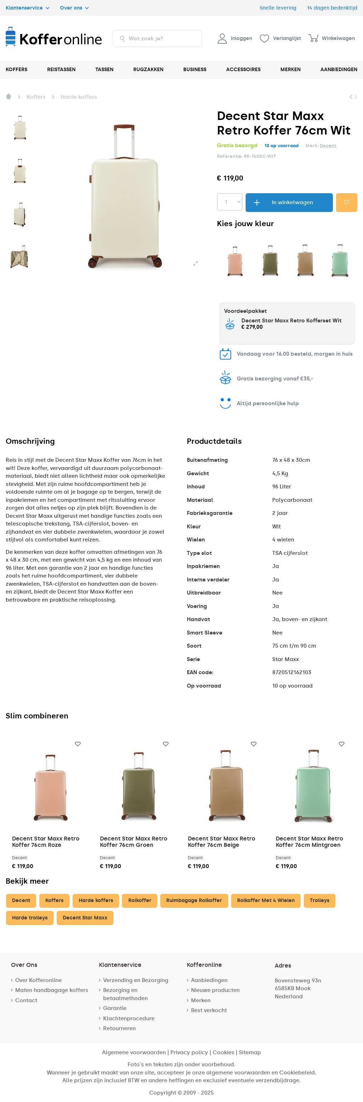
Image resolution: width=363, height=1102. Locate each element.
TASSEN (104, 70)
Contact (26, 1000)
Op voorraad (204, 686)
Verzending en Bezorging (135, 980)
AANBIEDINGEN (338, 70)
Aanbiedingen (209, 980)
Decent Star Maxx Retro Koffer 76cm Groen (133, 841)
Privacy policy (189, 1052)
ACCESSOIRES (243, 70)
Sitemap (250, 1052)
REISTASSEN (61, 70)
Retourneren (119, 1028)
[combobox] (157, 38)
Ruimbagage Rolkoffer (194, 900)
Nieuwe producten (215, 990)
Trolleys (319, 900)
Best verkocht (209, 1010)
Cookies (223, 1052)
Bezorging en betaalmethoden (125, 994)
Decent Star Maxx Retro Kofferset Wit (291, 320)
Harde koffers (96, 900)
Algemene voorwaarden (134, 1052)
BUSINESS (194, 70)
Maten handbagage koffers (51, 990)
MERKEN (290, 70)
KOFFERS (16, 70)
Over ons (74, 8)
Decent (328, 145)
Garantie (115, 1008)
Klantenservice (27, 8)
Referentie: (230, 156)
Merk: (312, 145)
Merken (201, 1000)
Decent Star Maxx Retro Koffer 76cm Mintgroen (309, 841)
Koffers (54, 900)
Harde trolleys (30, 918)
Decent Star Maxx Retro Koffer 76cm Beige (221, 841)
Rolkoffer (139, 900)
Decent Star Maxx (85, 918)
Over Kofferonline (38, 980)
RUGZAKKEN (148, 70)
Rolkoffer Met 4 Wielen (266, 900)
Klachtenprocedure (129, 1018)
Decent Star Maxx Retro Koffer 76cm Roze (45, 841)
